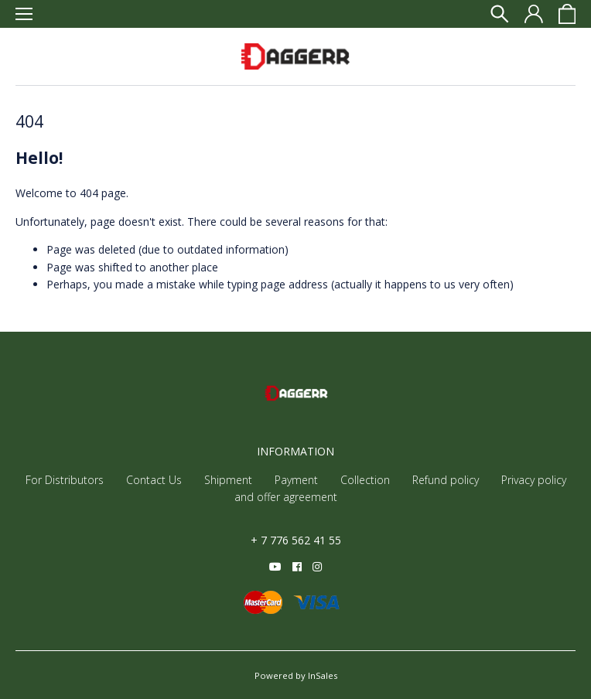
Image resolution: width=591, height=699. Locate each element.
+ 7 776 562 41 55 (296, 540)
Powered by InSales (296, 675)
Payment (296, 479)
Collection (365, 479)
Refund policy (445, 479)
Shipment (228, 479)
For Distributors (65, 479)
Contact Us (154, 479)
